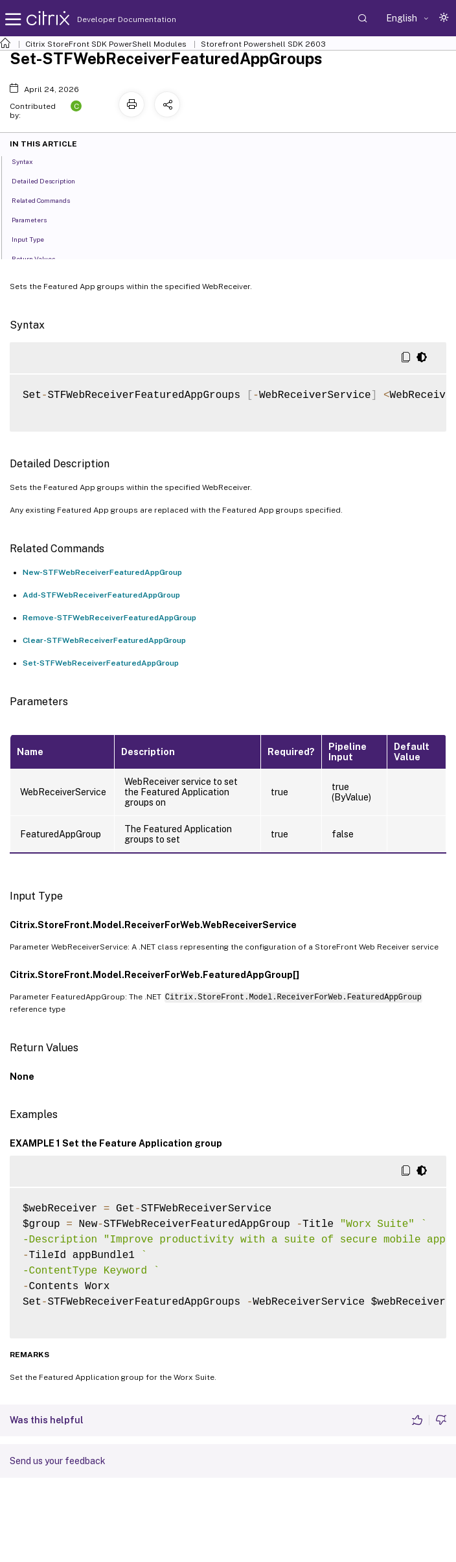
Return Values (40, 257)
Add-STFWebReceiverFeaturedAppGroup (101, 595)
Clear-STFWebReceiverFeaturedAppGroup (104, 640)
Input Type (35, 238)
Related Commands (48, 199)
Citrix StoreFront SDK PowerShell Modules (106, 44)
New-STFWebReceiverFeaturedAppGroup (102, 572)
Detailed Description (50, 180)
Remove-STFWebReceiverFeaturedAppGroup (109, 617)
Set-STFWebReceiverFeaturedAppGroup (101, 663)
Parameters (36, 219)
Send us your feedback (58, 1461)
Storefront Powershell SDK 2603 (263, 44)
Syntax (29, 160)
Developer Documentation (106, 19)
